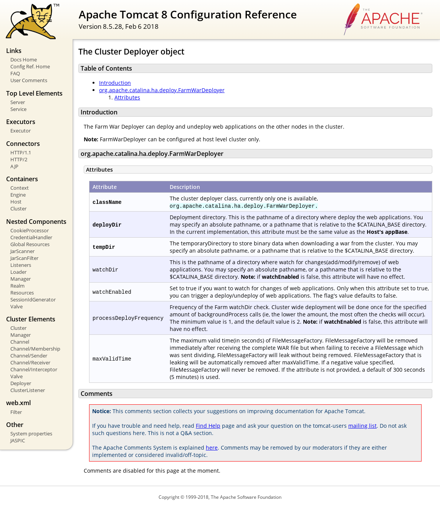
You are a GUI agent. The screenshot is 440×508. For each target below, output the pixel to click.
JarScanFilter (24, 258)
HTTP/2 (18, 159)
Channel (19, 341)
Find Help (208, 425)
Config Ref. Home (30, 66)
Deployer (20, 383)
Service (18, 109)
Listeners (20, 264)
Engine (18, 194)
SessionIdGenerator (33, 299)
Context (19, 187)
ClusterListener (27, 390)
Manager (20, 278)
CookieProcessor (29, 230)
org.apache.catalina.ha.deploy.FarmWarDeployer (162, 90)
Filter (16, 412)
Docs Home (23, 59)
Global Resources (30, 244)
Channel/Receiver (30, 362)
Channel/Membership (35, 348)
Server (17, 102)
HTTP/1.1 (20, 152)
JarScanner (22, 251)
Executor (20, 130)
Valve (16, 306)
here (212, 447)
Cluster (18, 208)
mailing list (362, 425)
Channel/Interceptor (33, 369)
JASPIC (17, 440)
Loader (18, 271)
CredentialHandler (31, 237)
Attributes (127, 97)
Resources (22, 292)
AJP (14, 166)
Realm (17, 285)
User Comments (28, 80)
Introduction (115, 82)
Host (16, 201)
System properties (31, 433)
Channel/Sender (28, 355)
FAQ (15, 73)
